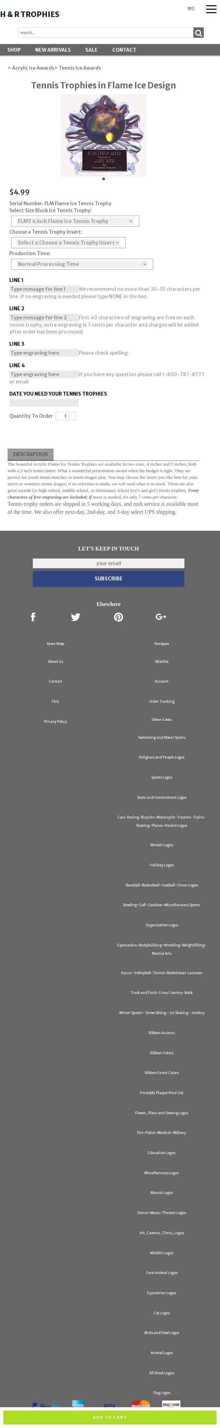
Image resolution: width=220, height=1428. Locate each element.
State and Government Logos (161, 797)
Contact (124, 50)
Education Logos (161, 1153)
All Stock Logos (161, 1373)
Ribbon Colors (161, 1053)
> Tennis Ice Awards (77, 68)
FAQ (55, 701)
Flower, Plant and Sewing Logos (161, 1113)
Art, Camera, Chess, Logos (162, 1233)
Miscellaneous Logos (161, 1173)
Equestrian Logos (161, 1293)
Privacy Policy (55, 721)
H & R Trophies (29, 14)
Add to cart (110, 1417)
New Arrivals (53, 50)
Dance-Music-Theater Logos (161, 1213)
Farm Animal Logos (162, 1273)
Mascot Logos (162, 1193)
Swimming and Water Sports (161, 737)
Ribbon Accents (162, 1033)
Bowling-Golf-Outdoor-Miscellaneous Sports (161, 905)
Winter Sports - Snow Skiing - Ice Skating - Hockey (161, 1013)
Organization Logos (161, 925)
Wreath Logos (161, 845)
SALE (91, 50)
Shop (14, 50)
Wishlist (162, 661)
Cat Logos (162, 1313)
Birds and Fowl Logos (161, 1333)
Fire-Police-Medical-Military (161, 1133)
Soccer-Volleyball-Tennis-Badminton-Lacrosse (161, 973)
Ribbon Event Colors (162, 1073)
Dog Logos (161, 1393)
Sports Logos (161, 777)
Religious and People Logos (161, 757)
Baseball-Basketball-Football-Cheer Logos (162, 885)
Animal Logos (162, 1353)
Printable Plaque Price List (161, 1093)
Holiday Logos (162, 865)
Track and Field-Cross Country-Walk (162, 992)
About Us (55, 661)
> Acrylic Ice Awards (31, 68)
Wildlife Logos (161, 1253)
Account (162, 681)
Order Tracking (161, 701)
